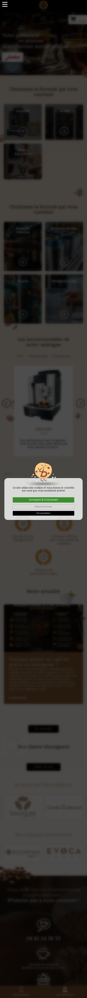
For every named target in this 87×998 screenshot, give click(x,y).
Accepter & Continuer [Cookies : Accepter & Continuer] (43, 500)
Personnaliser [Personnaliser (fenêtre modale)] (43, 513)
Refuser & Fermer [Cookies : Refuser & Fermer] (43, 507)
